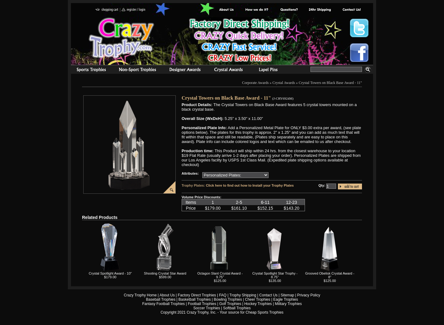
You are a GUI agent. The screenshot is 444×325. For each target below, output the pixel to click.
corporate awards (185, 70)
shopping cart (106, 10)
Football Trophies (202, 304)
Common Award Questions (289, 10)
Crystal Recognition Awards (228, 70)
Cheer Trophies (257, 299)
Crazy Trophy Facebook (359, 52)
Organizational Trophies (137, 70)
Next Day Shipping (320, 10)
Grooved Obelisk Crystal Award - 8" (329, 275)
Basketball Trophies (195, 299)
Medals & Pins (270, 70)
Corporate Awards (255, 83)
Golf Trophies (230, 304)
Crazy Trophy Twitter (359, 28)
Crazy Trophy (121, 37)
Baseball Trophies (160, 299)
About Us (226, 10)
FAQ (222, 295)
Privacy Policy (308, 295)
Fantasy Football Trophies (163, 304)
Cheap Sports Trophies (265, 312)
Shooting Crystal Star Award (165, 273)
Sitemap (287, 295)
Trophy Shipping (242, 295)
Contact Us (268, 295)
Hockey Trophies (258, 304)
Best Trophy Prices (239, 41)
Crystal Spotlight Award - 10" (110, 273)
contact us (351, 10)
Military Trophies (288, 304)
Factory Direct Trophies (257, 10)
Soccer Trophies (206, 308)
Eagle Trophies (285, 299)
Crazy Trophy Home (140, 295)
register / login (133, 10)
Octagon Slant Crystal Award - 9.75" (220, 275)
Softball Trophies (237, 308)
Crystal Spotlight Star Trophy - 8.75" (275, 275)
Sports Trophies (88, 70)
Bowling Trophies (228, 299)
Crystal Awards (284, 83)
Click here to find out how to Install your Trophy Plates (250, 185)
